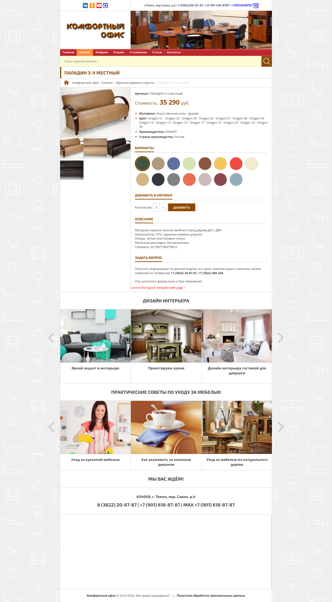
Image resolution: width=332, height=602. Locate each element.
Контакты (174, 52)
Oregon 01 (155, 118)
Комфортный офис (85, 83)
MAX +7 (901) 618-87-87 (209, 504)
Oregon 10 (146, 123)
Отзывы (119, 52)
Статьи (157, 52)
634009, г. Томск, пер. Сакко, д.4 (166, 496)
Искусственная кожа (171, 113)
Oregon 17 (197, 123)
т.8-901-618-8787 (217, 5)
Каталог (84, 52)
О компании (138, 52)
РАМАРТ (171, 132)
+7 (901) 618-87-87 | (161, 504)
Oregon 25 (230, 123)
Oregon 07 (223, 118)
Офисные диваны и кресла (134, 83)
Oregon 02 (172, 118)
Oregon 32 (247, 123)
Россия (179, 137)
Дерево (193, 113)
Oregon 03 (189, 118)
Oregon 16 (180, 123)
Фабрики (101, 52)
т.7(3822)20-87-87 (190, 5)
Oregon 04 (206, 118)
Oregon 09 (257, 118)
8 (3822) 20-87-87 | (118, 504)
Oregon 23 (214, 123)
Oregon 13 (163, 123)
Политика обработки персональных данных (211, 595)
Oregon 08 (240, 118)
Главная (68, 52)
